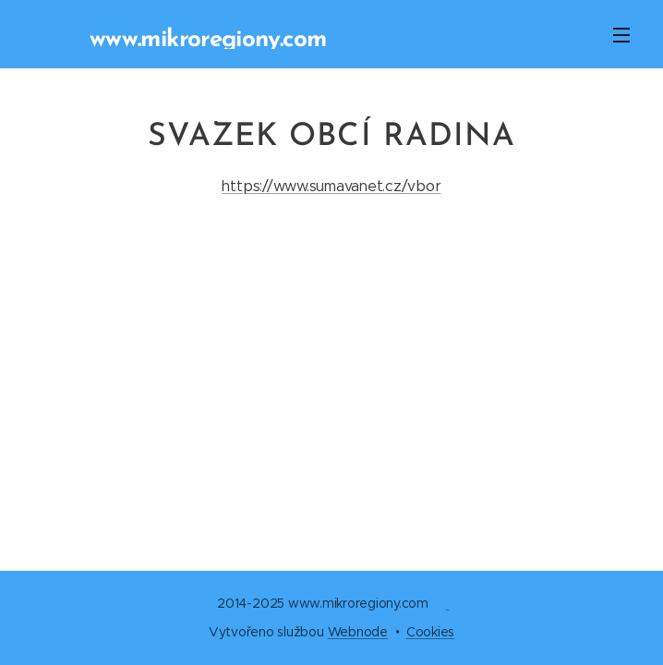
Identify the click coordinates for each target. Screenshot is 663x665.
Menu (621, 35)
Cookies (430, 631)
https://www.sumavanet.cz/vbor (331, 186)
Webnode (358, 631)
